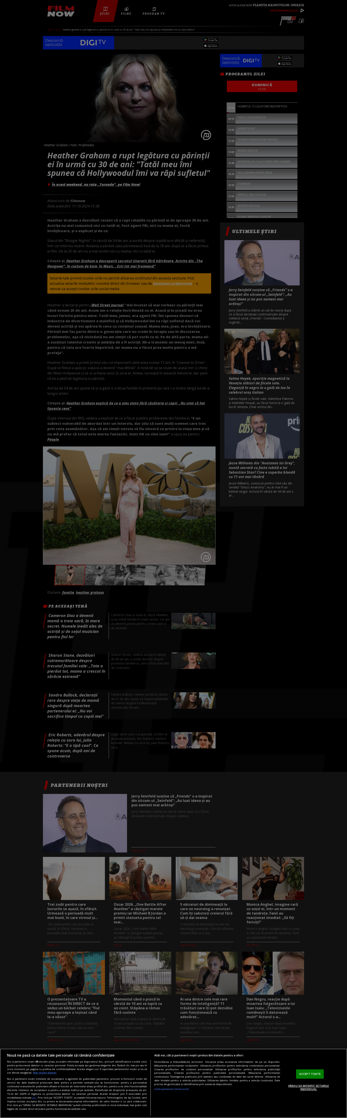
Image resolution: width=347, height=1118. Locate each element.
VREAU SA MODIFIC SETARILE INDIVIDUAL (308, 1087)
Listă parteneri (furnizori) (171, 1089)
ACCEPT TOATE (310, 1074)
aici (34, 1097)
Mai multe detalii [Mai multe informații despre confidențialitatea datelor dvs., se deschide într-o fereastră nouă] (44, 1072)
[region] (173, 1083)
